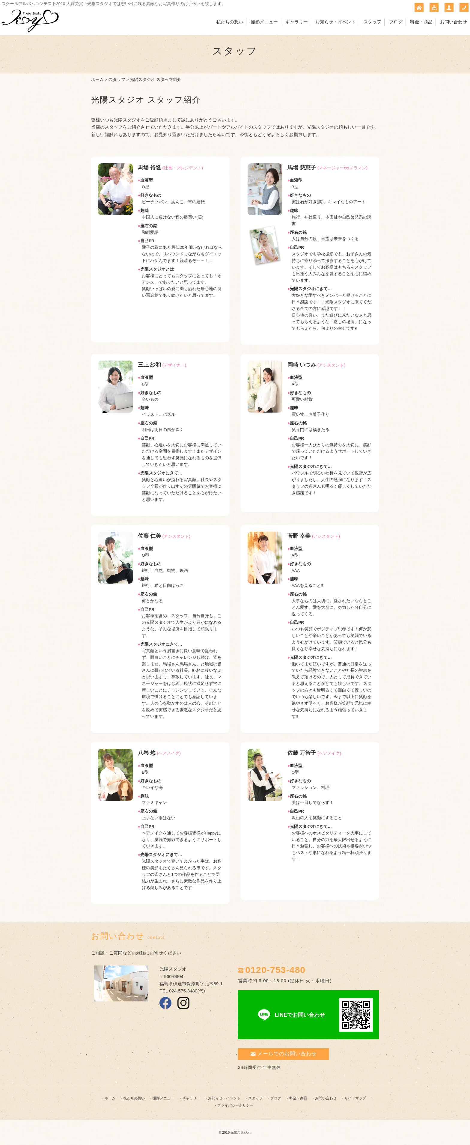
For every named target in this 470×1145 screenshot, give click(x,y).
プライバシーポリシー (235, 1105)
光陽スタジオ (240, 1132)
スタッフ (372, 21)
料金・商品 (421, 21)
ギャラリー (296, 21)
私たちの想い (229, 21)
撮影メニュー (264, 21)
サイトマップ (355, 1098)
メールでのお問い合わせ (283, 1054)
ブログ (396, 21)
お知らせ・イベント (335, 21)
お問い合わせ (453, 21)
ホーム (97, 79)
